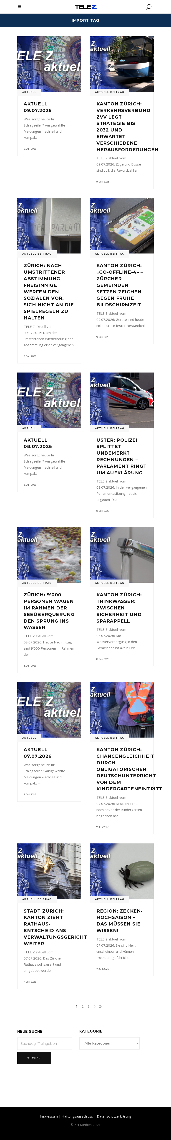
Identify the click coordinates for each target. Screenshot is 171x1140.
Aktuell (29, 92)
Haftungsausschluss (77, 1116)
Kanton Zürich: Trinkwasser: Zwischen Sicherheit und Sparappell (119, 608)
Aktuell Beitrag (109, 92)
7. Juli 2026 (30, 794)
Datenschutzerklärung (114, 1116)
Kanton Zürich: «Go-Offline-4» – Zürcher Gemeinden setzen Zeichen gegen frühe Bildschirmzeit (119, 285)
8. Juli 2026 (30, 484)
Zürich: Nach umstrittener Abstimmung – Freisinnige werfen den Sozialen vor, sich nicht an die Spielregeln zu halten (49, 291)
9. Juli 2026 (30, 148)
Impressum (49, 1116)
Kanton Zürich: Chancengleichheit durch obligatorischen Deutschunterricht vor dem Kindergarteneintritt (129, 769)
